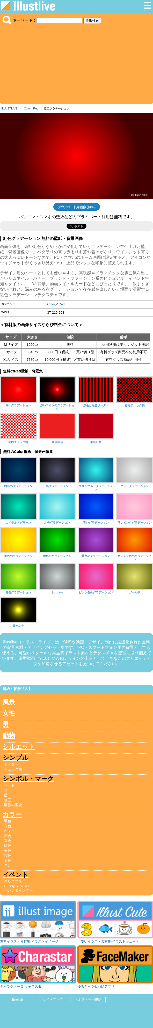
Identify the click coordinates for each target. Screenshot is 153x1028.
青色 (7, 841)
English (17, 999)
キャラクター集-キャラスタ (20, 986)
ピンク (9, 831)
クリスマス (13, 881)
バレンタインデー (18, 890)
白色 (7, 826)
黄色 (7, 850)
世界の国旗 (13, 805)
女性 (9, 713)
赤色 (7, 836)
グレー (9, 865)
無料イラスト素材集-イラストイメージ (29, 941)
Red (36, 108)
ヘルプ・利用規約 (88, 999)
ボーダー (11, 764)
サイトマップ (53, 999)
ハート (9, 785)
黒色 (7, 821)
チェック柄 (13, 769)
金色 (7, 860)
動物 (9, 735)
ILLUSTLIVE (9, 108)
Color (27, 108)
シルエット (19, 746)
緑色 (7, 845)
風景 (9, 702)
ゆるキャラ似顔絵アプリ (95, 986)
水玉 (7, 800)
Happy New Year (18, 886)
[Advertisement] (76, 62)
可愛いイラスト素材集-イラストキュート (108, 941)
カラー (12, 814)
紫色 (7, 855)
